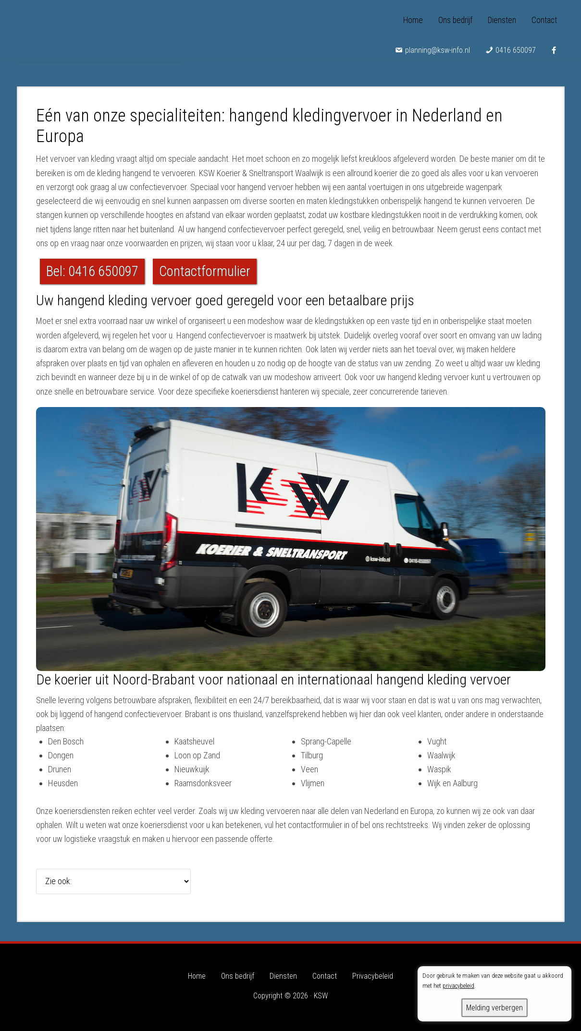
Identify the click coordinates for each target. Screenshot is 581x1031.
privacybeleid (458, 985)
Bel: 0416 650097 (92, 271)
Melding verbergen (494, 1007)
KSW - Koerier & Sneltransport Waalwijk (98, 29)
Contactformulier (204, 271)
